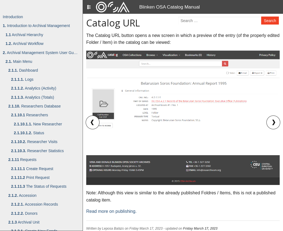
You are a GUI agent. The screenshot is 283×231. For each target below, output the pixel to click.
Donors (24, 213)
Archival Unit (24, 222)
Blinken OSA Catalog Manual (169, 7)
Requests (22, 159)
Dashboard (23, 70)
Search (270, 20)
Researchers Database (34, 106)
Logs (22, 79)
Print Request (30, 177)
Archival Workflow (24, 43)
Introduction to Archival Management (36, 25)
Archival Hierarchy (24, 35)
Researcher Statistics (37, 151)
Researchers (29, 115)
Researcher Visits (34, 141)
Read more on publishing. (111, 211)
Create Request (32, 168)
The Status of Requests (39, 186)
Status (29, 133)
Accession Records (34, 204)
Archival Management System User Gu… (40, 52)
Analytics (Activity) (33, 88)
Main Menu (19, 61)
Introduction (13, 17)
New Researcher (38, 124)
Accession (22, 195)
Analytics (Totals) (32, 97)
